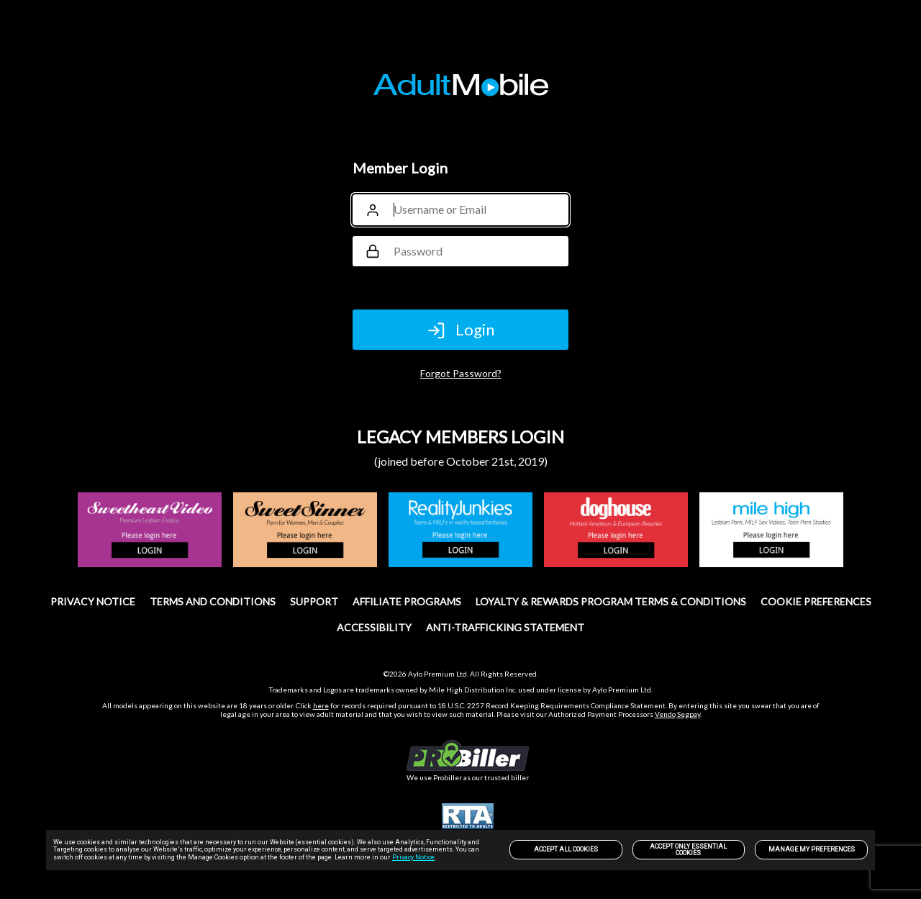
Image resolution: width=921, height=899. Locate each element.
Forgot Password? (461, 373)
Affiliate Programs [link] (407, 601)
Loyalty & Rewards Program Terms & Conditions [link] (611, 601)
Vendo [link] (665, 714)
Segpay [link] (688, 714)
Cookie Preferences (816, 601)
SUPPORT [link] (314, 601)
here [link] (321, 705)
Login (460, 330)
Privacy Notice (413, 857)
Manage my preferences (811, 849)
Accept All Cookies (566, 849)
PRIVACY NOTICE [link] (92, 601)
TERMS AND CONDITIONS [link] (213, 601)
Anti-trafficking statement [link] (505, 627)
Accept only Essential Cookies (688, 850)
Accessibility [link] (374, 627)
